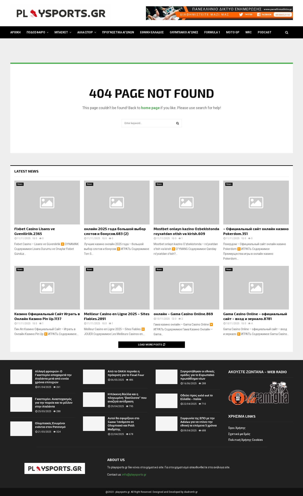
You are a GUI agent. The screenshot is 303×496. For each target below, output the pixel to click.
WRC (248, 32)
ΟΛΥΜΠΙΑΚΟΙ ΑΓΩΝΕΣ (184, 32)
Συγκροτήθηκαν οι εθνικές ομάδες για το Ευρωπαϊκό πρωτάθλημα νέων (197, 375)
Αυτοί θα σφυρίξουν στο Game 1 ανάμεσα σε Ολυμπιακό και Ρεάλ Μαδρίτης (123, 423)
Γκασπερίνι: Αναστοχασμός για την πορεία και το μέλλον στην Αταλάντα (53, 402)
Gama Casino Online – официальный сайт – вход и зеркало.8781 (255, 316)
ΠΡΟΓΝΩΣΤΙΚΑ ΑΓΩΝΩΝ (118, 32)
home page (150, 108)
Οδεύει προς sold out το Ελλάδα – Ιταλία (196, 397)
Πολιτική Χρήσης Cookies (245, 439)
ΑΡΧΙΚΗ (15, 32)
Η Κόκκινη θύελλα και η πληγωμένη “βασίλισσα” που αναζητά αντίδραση (127, 397)
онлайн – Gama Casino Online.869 (183, 314)
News (20, 184)
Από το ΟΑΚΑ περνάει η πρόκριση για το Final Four (126, 373)
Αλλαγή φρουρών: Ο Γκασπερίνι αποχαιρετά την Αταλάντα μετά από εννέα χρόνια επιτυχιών (53, 377)
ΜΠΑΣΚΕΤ (61, 32)
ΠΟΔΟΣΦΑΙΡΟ (36, 32)
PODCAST (265, 32)
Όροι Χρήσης (236, 428)
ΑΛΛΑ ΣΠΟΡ (85, 32)
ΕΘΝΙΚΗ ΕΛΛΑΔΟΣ (152, 32)
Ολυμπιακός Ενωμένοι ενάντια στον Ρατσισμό (50, 425)
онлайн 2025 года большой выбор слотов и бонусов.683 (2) (115, 231)
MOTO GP (232, 32)
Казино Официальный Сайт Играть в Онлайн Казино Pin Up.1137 (47, 316)
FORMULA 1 (212, 32)
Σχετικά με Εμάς (239, 434)
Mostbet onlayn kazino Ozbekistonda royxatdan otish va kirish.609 (186, 231)
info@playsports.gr (134, 474)
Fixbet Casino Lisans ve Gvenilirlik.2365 (34, 231)
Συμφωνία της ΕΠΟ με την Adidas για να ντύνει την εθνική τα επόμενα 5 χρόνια (198, 421)
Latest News (26, 171)
